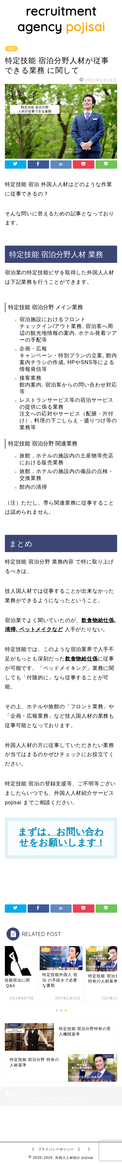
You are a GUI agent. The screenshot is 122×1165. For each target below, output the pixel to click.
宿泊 (11, 48)
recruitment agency (61, 18)
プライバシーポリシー (56, 1149)
